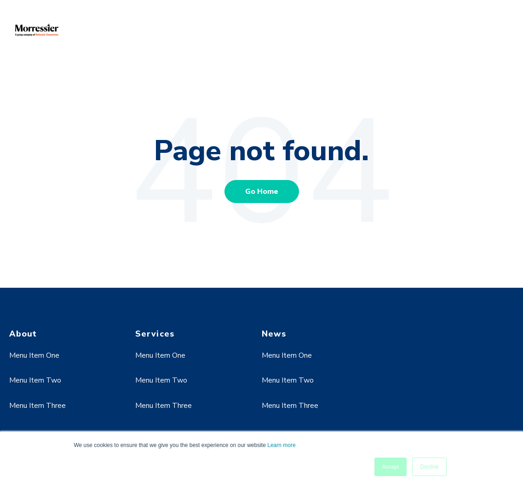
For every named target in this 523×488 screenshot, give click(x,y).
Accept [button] (390, 467)
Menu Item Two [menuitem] (35, 380)
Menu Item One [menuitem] (34, 355)
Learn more (281, 445)
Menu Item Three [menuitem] (37, 406)
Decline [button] (429, 467)
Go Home (261, 191)
